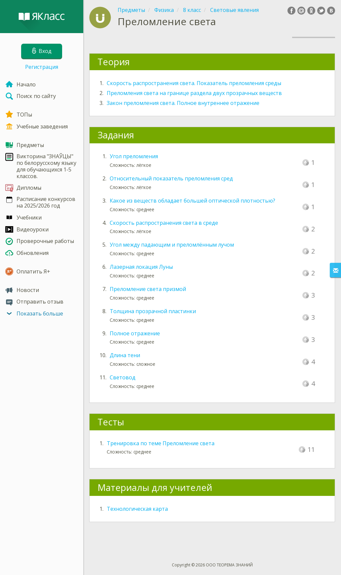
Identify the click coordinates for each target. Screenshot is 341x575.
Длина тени (125, 355)
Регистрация (41, 67)
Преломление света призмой (148, 289)
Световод (122, 377)
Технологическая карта (137, 508)
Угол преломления (134, 156)
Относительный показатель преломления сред (171, 178)
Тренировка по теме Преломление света (160, 443)
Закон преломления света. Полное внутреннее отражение (183, 103)
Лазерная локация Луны (141, 266)
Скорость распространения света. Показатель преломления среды (194, 83)
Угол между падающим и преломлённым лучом (172, 244)
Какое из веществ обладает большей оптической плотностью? (192, 200)
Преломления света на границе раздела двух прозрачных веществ (194, 93)
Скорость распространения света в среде (164, 222)
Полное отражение (135, 333)
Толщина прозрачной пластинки (153, 311)
